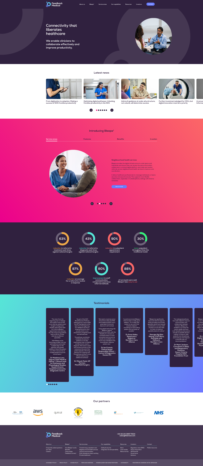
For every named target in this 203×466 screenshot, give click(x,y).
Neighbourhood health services (88, 439)
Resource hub (124, 441)
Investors (139, 4)
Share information (136, 439)
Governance (134, 443)
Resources (128, 4)
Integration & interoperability (109, 439)
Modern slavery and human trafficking (107, 452)
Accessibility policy (51, 452)
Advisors (133, 445)
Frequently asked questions (54, 438)
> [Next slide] (112, 110)
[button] (96, 110)
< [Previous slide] (91, 110)
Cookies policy (74, 452)
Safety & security (106, 438)
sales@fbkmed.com (127, 426)
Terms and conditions (87, 452)
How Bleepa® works (71, 438)
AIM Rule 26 (134, 441)
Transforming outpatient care (88, 438)
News (122, 438)
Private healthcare (84, 445)
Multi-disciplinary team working (88, 443)
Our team (49, 439)
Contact (150, 4)
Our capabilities (116, 4)
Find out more (119, 186)
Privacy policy (63, 452)
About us (82, 4)
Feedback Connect (70, 443)
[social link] (140, 424)
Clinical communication (86, 441)
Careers (48, 441)
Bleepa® (91, 4)
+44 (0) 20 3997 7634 (126, 424)
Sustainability (124, 452)
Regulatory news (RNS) (137, 438)
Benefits (67, 439)
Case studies (69, 441)
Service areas (103, 4)
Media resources (152, 438)
